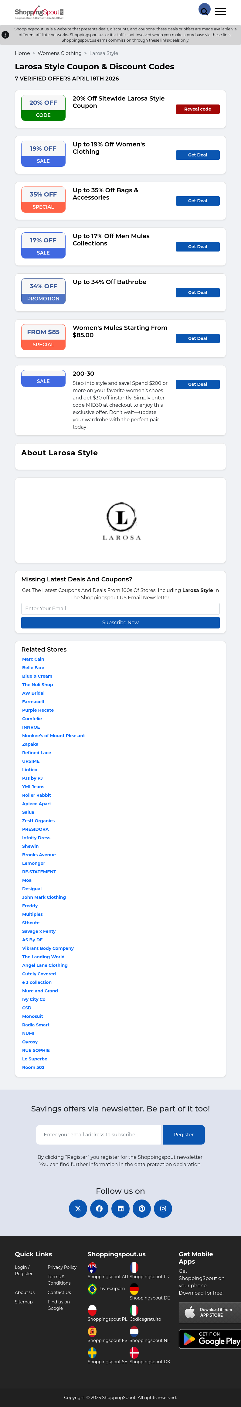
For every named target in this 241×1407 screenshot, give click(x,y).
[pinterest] (142, 1209)
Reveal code (197, 109)
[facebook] (99, 1209)
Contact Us (59, 1292)
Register (184, 1135)
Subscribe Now (120, 622)
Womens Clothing (60, 53)
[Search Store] (205, 9)
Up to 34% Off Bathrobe (110, 282)
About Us (25, 1292)
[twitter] (78, 1209)
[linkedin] (120, 1209)
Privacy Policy (62, 1267)
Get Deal (197, 155)
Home (22, 53)
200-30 (83, 373)
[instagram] (163, 1209)
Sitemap (24, 1302)
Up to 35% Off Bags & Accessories (105, 194)
